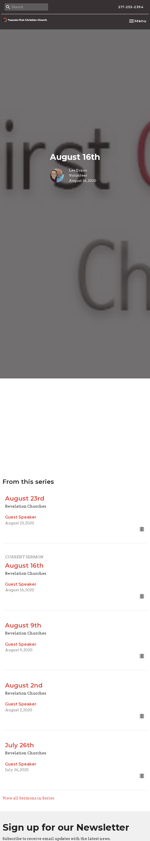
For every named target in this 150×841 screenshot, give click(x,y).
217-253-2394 (130, 7)
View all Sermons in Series (28, 798)
